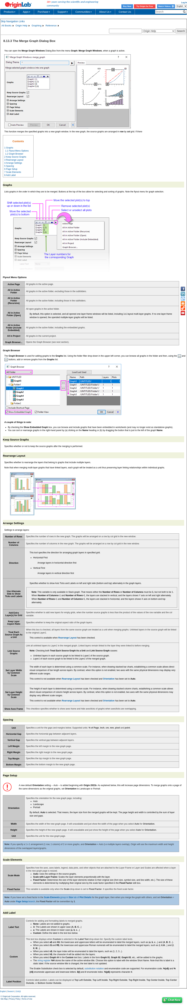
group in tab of (67, 897)
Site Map (4, 999)
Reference (51, 25)
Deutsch (10, 991)
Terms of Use (27, 999)
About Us (105, 11)
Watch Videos (166, 6)
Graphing (36, 25)
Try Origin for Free (144, 6)
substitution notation (94, 968)
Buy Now (127, 6)
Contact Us (125, 11)
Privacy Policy (14, 999)
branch (25, 901)
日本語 (18, 991)
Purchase (44, 11)
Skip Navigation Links (13, 21)
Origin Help (22, 25)
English (3, 991)
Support (62, 11)
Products (9, 11)
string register (44, 960)
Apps (26, 11)
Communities (83, 11)
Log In (184, 2)
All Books (6, 25)
